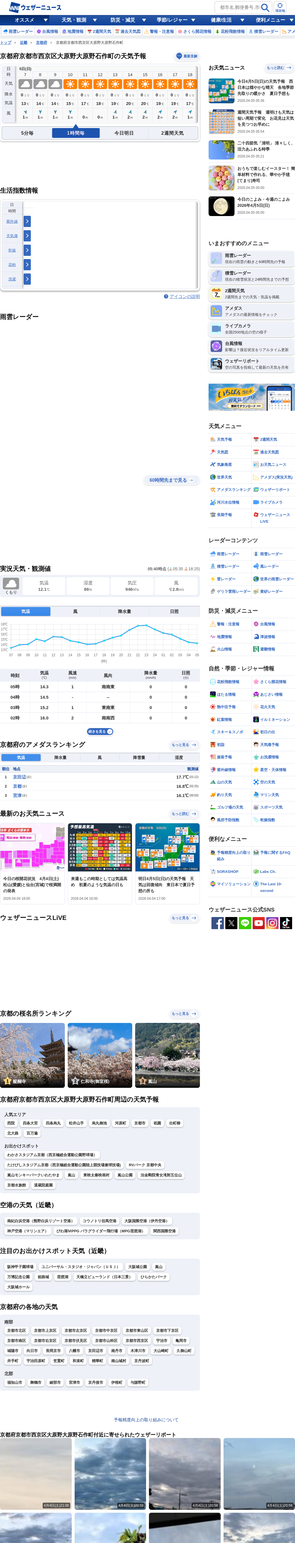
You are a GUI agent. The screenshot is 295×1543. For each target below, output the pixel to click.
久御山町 (184, 1351)
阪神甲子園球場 (20, 1267)
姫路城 (43, 1277)
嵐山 (71, 1175)
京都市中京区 (106, 1330)
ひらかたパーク (154, 1277)
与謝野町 (138, 1382)
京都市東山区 (137, 1330)
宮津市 (74, 1382)
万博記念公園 (18, 1277)
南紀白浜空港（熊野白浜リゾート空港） (41, 1221)
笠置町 (59, 1361)
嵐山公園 (125, 1175)
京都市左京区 (76, 1330)
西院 (11, 1123)
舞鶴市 (35, 1382)
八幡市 (74, 1351)
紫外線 (12, 221)
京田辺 (19, 777)
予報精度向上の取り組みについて (146, 1419)
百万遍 (32, 1133)
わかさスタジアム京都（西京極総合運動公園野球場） (52, 1155)
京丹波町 (141, 1361)
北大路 (12, 1133)
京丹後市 (95, 1382)
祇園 (157, 1123)
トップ (5, 42)
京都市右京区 (45, 1340)
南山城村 (118, 1361)
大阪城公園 (137, 1267)
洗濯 (12, 279)
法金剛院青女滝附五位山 (161, 1175)
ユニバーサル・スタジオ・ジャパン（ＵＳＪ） (80, 1267)
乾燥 (12, 250)
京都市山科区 (106, 1340)
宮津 (17, 795)
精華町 (97, 1361)
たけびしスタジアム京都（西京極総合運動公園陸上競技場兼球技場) (64, 1165)
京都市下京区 (167, 1330)
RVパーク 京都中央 (145, 1165)
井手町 (12, 1361)
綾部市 (55, 1382)
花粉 (12, 265)
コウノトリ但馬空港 (99, 1221)
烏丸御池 (99, 1123)
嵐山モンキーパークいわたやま (33, 1175)
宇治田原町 (36, 1361)
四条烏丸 (53, 1123)
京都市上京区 (45, 1330)
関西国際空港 (164, 1231)
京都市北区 (16, 1330)
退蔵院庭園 (43, 1185)
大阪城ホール (18, 1287)
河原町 (120, 1123)
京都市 (139, 1123)
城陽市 (12, 1351)
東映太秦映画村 (96, 1175)
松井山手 (76, 1123)
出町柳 (174, 1123)
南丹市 (116, 1351)
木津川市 (138, 1351)
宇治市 (161, 1340)
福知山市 (14, 1382)
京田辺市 (95, 1351)
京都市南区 (16, 1340)
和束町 (78, 1361)
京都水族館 (16, 1185)
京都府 (41, 42)
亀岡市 (181, 1340)
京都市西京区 (137, 1340)
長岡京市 (53, 1351)
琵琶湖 (62, 1277)
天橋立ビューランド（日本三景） (104, 1277)
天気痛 (12, 236)
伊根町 (116, 1382)
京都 (17, 786)
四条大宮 (30, 1123)
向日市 (32, 1351)
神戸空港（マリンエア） (27, 1231)
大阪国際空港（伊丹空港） (146, 1221)
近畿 (23, 42)
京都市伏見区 (76, 1340)
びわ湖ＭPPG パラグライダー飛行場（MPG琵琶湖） (100, 1231)
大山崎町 (161, 1351)
